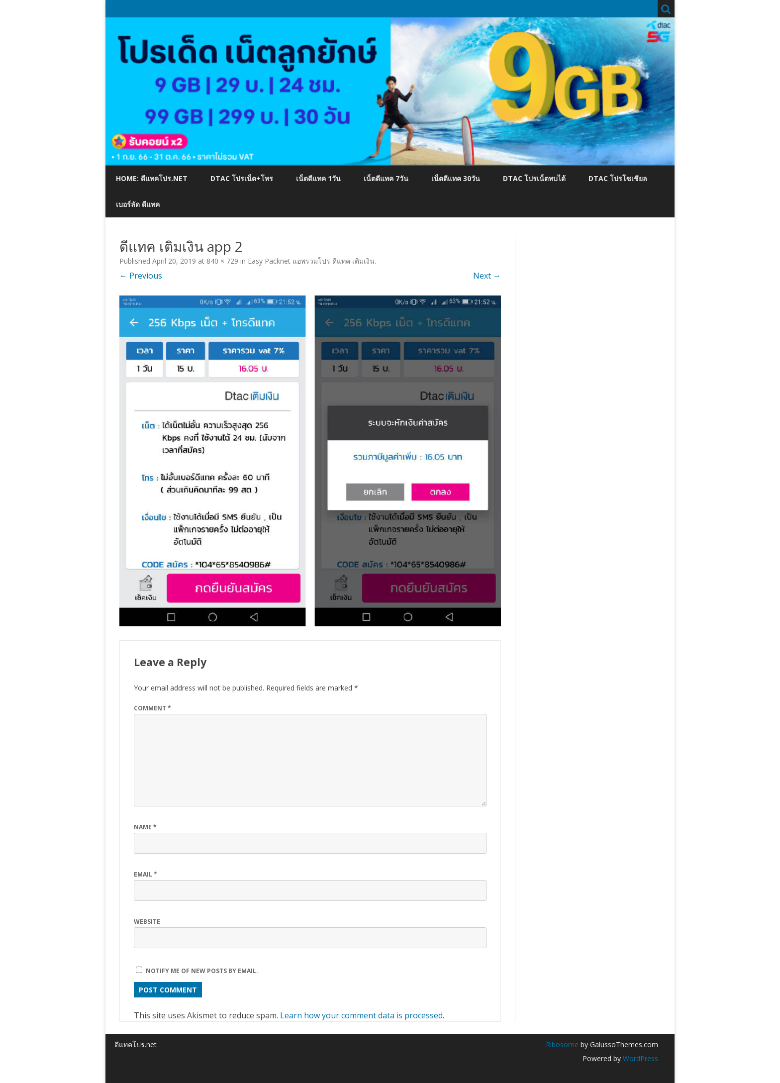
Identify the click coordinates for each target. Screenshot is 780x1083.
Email (145, 874)
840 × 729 (222, 261)
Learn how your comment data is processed (361, 1015)
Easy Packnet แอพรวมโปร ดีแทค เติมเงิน (311, 261)
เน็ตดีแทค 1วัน (318, 178)
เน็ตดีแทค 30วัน (455, 178)
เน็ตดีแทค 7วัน (386, 178)
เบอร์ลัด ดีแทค (138, 204)
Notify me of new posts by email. (202, 971)
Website (147, 921)
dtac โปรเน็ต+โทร (241, 178)
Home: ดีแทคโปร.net (152, 178)
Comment (152, 708)
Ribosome (562, 1044)
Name (145, 827)
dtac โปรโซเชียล (617, 178)
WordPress (639, 1058)
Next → (487, 275)
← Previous (140, 275)
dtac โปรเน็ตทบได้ (534, 178)
